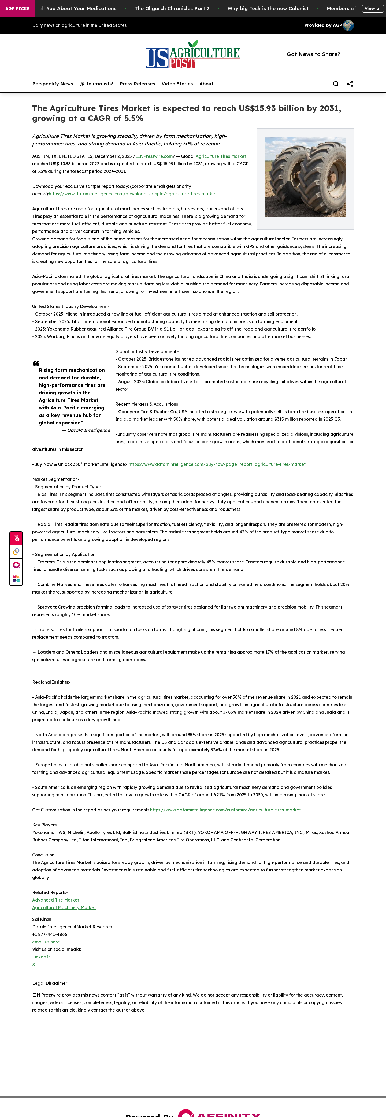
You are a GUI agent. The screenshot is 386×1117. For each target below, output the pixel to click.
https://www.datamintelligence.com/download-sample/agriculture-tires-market (133, 193)
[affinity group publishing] (16, 565)
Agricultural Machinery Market (64, 907)
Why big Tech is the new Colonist (277, 8)
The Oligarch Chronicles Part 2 (181, 8)
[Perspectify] (16, 552)
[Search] (335, 84)
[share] (350, 83)
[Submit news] (16, 538)
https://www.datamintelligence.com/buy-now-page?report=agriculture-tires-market (217, 464)
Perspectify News (52, 83)
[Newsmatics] (16, 578)
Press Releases (137, 83)
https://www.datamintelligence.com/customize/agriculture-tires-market (225, 809)
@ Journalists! (96, 83)
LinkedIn (41, 956)
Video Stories (177, 83)
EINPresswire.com (154, 156)
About (206, 83)
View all (373, 8)
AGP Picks (17, 8)
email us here (46, 941)
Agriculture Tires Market (221, 156)
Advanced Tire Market (55, 900)
